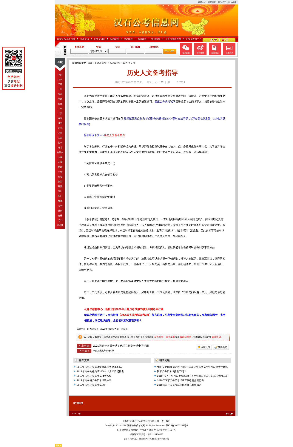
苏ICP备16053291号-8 (177, 425)
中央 (60, 74)
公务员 (124, 329)
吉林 (60, 215)
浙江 (60, 94)
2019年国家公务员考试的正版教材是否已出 (180, 380)
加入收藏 (232, 2)
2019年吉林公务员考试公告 (92, 384)
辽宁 (60, 220)
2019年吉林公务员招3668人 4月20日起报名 (100, 371)
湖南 (60, 133)
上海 (60, 89)
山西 (60, 157)
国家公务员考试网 (66, 39)
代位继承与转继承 (103, 350)
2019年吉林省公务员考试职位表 (94, 380)
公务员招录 (99, 39)
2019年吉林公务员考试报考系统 (94, 375)
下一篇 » (84, 350)
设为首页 (222, 2)
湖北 (60, 128)
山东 (60, 79)
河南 (60, 123)
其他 (125, 63)
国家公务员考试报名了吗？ (171, 371)
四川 (60, 196)
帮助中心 (202, 2)
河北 (60, 147)
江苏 (60, 84)
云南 (60, 206)
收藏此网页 (185, 337)
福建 (60, 99)
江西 (60, 137)
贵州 (60, 191)
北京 (60, 142)
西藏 (60, 201)
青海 (60, 176)
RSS (74, 413)
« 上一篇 (84, 345)
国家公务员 (92, 329)
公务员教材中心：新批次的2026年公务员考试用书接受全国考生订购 (123, 309)
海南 (60, 118)
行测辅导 (114, 39)
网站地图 (212, 2)
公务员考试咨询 (173, 39)
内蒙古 (60, 152)
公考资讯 (84, 39)
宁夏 (60, 171)
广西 (60, 113)
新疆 (60, 186)
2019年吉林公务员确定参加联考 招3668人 (99, 366)
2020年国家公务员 (109, 329)
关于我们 (165, 421)
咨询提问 (216, 337)
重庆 (60, 210)
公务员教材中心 (193, 39)
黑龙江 (60, 225)
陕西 (60, 181)
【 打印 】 (181, 82)
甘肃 (60, 167)
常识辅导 (155, 39)
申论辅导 (128, 39)
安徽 (60, 103)
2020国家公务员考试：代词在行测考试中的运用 (121, 345)
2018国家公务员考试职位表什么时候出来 (179, 384)
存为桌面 (170, 337)
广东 (60, 108)
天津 (60, 162)
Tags (78, 413)
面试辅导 (142, 39)
